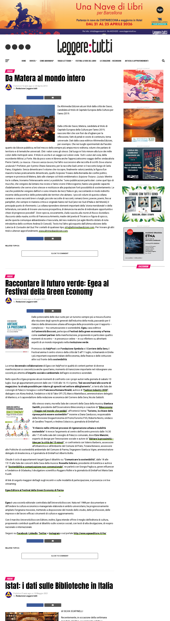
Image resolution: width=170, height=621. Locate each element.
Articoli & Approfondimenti (136, 60)
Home (24, 60)
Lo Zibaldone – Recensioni (110, 60)
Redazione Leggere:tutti (26, 88)
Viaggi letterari (64, 60)
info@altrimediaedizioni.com (79, 227)
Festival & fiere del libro (86, 60)
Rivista (32, 60)
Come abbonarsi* (47, 60)
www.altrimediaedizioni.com (53, 231)
